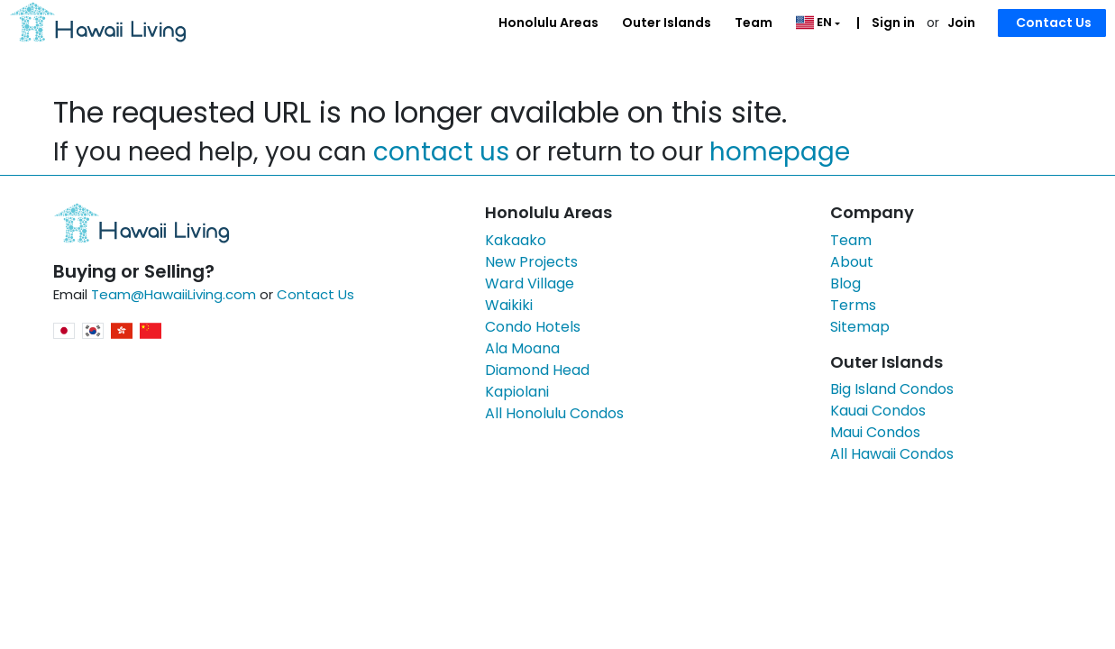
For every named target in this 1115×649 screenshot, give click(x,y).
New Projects (531, 261)
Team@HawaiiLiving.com (173, 294)
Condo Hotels (532, 326)
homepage (779, 151)
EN (815, 22)
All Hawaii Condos (892, 453)
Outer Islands (666, 23)
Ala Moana (522, 348)
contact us (441, 151)
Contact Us (1054, 23)
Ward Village (529, 283)
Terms (853, 305)
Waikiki (509, 305)
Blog (845, 283)
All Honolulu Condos (554, 413)
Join (961, 23)
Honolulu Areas (548, 23)
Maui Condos (875, 432)
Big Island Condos (892, 389)
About (851, 261)
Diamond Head (537, 370)
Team (753, 23)
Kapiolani (517, 391)
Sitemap (860, 326)
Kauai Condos (878, 410)
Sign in (892, 23)
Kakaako (515, 240)
